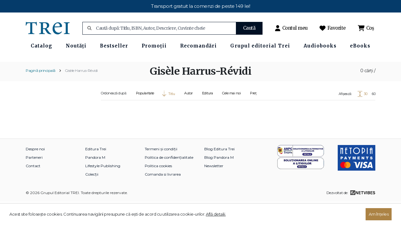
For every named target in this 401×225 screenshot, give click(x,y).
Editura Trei (95, 164)
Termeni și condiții (161, 164)
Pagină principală (40, 85)
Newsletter (213, 181)
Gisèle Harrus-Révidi (81, 85)
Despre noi (35, 164)
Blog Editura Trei (219, 164)
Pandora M (95, 172)
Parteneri (34, 172)
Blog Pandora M (219, 172)
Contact (33, 181)
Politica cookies (158, 181)
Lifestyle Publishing (102, 181)
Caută (249, 28)
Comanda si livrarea (163, 189)
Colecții (91, 189)
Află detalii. (216, 214)
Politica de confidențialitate (169, 172)
